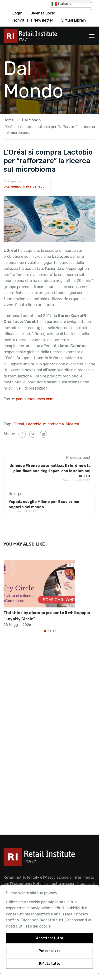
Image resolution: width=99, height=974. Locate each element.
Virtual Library (73, 20)
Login (17, 13)
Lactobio (33, 424)
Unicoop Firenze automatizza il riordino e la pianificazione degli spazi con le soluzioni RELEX (49, 471)
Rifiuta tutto (49, 964)
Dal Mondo (12, 186)
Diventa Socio (42, 13)
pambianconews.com (35, 399)
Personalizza (50, 951)
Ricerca (72, 424)
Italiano (61, 4)
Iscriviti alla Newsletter (32, 20)
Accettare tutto (49, 938)
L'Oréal (18, 424)
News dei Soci (34, 186)
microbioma (53, 424)
